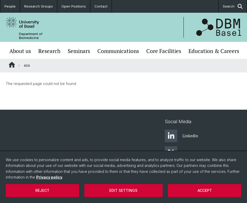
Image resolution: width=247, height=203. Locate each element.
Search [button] (233, 6)
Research (49, 51)
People (10, 6)
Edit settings (123, 190)
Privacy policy (49, 177)
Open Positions (73, 6)
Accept (205, 190)
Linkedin (181, 136)
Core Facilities (163, 51)
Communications (118, 51)
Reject (42, 190)
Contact (100, 6)
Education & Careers (213, 51)
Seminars (79, 51)
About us (20, 51)
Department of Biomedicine (30, 36)
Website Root (12, 65)
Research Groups (38, 6)
